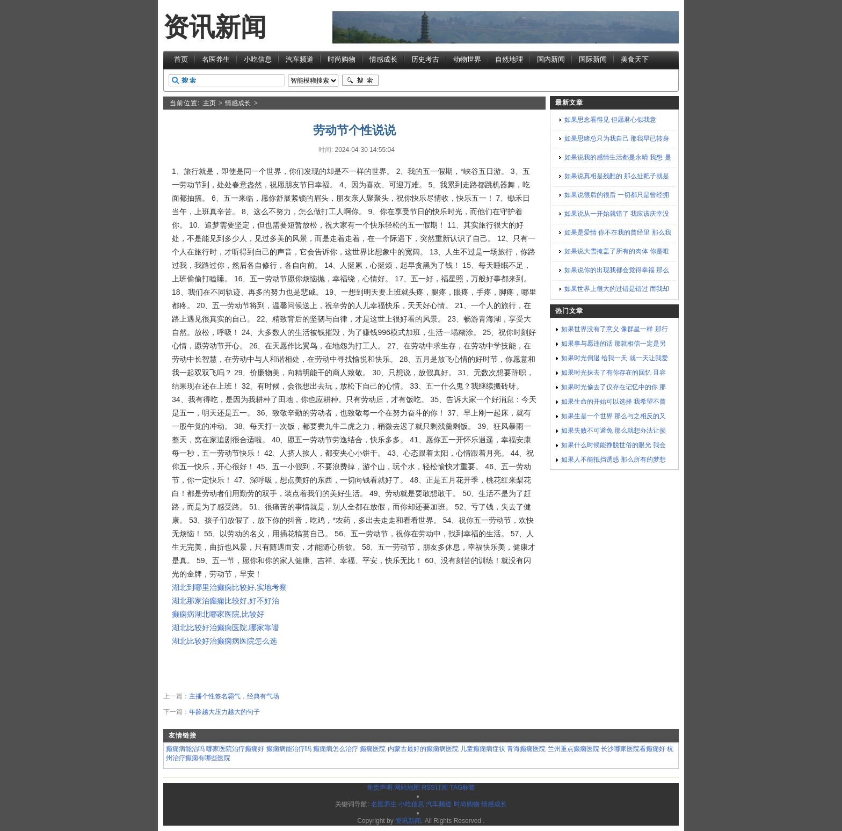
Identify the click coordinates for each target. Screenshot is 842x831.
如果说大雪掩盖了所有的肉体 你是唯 (616, 251)
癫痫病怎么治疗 (335, 749)
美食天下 (635, 59)
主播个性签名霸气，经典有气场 (234, 696)
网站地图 (407, 787)
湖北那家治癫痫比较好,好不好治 (225, 600)
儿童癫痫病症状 (482, 749)
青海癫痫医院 (526, 749)
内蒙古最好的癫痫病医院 (423, 749)
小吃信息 (258, 59)
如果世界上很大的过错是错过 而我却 (616, 289)
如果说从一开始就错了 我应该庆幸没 (616, 213)
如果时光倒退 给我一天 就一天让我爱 (614, 358)
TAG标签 (462, 787)
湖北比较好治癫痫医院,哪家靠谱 (225, 627)
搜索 (360, 80)
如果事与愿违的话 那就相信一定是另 (613, 343)
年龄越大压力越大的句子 (224, 712)
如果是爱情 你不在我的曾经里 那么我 (617, 232)
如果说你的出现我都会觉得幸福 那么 (616, 270)
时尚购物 (341, 59)
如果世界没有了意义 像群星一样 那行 (614, 329)
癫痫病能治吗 (185, 749)
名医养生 (216, 59)
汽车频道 (300, 59)
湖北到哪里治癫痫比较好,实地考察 (229, 587)
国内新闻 (551, 59)
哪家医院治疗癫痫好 (235, 749)
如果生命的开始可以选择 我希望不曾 (613, 401)
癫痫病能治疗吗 (288, 749)
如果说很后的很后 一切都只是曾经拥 (616, 195)
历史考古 (425, 59)
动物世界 (467, 59)
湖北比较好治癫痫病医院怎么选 (224, 641)
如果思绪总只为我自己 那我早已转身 (616, 138)
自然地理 (509, 59)
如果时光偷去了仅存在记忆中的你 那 (613, 387)
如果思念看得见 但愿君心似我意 (610, 119)
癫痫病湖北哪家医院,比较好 (218, 614)
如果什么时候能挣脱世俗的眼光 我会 (613, 445)
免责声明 (380, 787)
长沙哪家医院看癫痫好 (633, 749)
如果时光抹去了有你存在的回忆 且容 (613, 372)
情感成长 (383, 59)
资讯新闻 (214, 27)
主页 (209, 103)
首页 (181, 59)
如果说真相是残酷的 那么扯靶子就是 (616, 176)
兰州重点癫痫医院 (573, 749)
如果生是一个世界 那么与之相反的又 (613, 416)
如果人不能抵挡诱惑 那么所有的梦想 (613, 459)
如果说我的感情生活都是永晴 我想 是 (617, 157)
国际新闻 (593, 59)
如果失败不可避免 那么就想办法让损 (613, 430)
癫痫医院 (373, 749)
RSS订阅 (435, 787)
